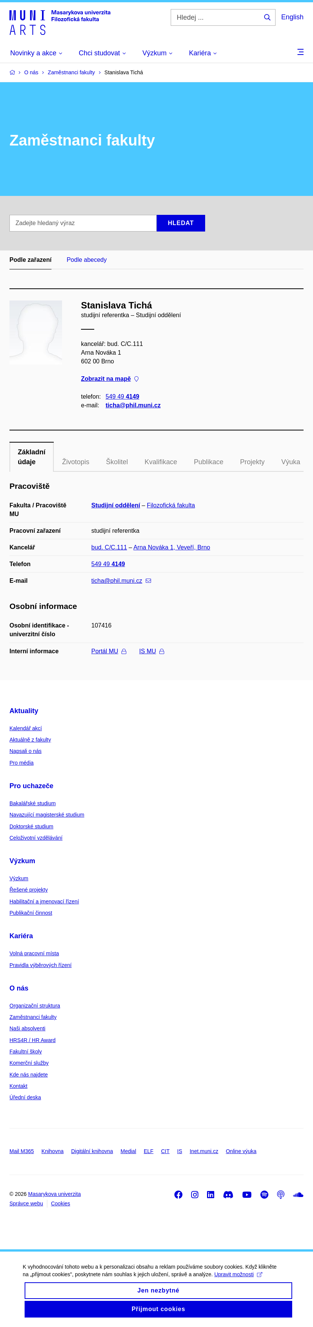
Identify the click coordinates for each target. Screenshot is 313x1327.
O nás (18, 988)
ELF (149, 1151)
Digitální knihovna (92, 1151)
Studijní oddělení (115, 505)
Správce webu (26, 1203)
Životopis (75, 462)
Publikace (208, 462)
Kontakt (18, 1086)
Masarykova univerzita (54, 1194)
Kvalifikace (161, 462)
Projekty (252, 462)
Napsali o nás (25, 751)
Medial (128, 1151)
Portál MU (108, 651)
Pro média (21, 763)
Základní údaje (31, 457)
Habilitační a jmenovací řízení (44, 901)
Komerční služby (28, 1063)
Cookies (60, 1203)
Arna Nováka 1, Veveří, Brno (171, 547)
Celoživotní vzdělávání (35, 838)
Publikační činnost (30, 913)
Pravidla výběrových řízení (40, 965)
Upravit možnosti (238, 1282)
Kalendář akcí (25, 728)
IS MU (151, 651)
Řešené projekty (28, 890)
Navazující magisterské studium (46, 815)
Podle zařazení (30, 260)
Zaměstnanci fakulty (33, 1017)
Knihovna (53, 1151)
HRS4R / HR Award (32, 1040)
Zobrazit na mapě (110, 379)
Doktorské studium (31, 826)
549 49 (122, 396)
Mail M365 (21, 1151)
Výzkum (22, 861)
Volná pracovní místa (34, 953)
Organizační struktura (34, 1006)
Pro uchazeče (31, 786)
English (292, 17)
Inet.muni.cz (204, 1151)
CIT (165, 1151)
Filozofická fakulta (171, 505)
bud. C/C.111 (109, 547)
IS (179, 1151)
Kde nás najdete (28, 1075)
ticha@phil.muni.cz (133, 405)
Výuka (290, 462)
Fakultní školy (25, 1051)
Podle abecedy (87, 260)
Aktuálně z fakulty (30, 740)
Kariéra (21, 936)
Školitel (117, 462)
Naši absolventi (27, 1028)
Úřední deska (25, 1097)
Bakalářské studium (32, 803)
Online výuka (241, 1151)
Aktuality (23, 711)
